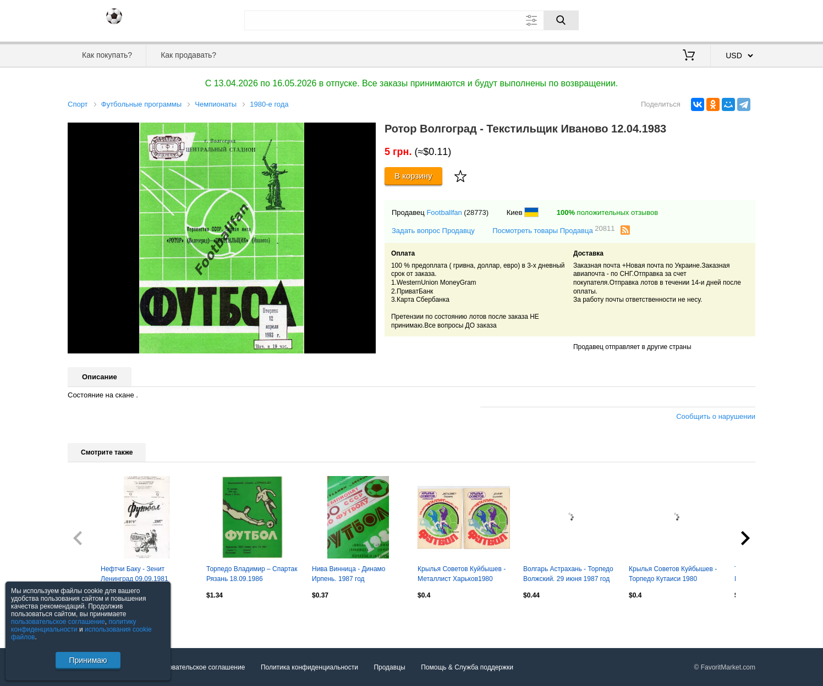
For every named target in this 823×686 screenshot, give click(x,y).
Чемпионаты (216, 104)
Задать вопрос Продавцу (433, 230)
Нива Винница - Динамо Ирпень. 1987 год (349, 574)
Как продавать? (188, 55)
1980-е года (269, 104)
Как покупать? (107, 55)
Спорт (78, 104)
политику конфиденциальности (73, 625)
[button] (366, 132)
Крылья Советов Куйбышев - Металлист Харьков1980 (462, 574)
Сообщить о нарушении (715, 416)
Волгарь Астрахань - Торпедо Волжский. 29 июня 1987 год (568, 574)
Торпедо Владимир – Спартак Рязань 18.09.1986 (252, 574)
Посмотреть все (92, 619)
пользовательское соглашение (58, 622)
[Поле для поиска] (411, 20)
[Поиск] (561, 20)
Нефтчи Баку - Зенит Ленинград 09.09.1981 (134, 574)
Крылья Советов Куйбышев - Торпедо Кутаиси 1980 (673, 574)
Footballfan (444, 212)
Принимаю (88, 660)
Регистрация (732, 19)
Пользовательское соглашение (197, 667)
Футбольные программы (141, 104)
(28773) (476, 212)
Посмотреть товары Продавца (553, 230)
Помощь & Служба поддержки (467, 667)
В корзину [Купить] (413, 175)
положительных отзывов (607, 212)
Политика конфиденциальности (309, 667)
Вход (691, 19)
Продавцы (389, 667)
